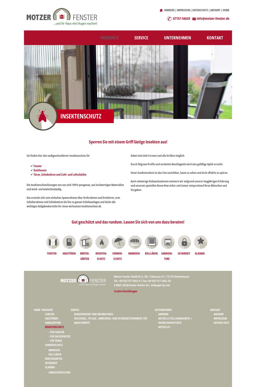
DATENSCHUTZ (200, 10)
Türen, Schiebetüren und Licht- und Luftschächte (60, 174)
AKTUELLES (164, 327)
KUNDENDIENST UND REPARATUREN (93, 314)
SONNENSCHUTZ (54, 345)
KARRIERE (169, 10)
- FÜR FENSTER (56, 332)
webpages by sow (160, 285)
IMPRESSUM (183, 10)
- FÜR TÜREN (55, 341)
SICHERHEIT (184, 253)
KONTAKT (215, 38)
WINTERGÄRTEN (53, 359)
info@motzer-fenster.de (213, 18)
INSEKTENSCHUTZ (54, 327)
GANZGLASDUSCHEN (60, 372)
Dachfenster (40, 170)
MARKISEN (134, 253)
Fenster (38, 166)
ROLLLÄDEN (151, 253)
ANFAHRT (215, 10)
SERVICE (141, 38)
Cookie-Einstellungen (125, 291)
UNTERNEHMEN (177, 38)
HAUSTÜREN (69, 253)
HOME (226, 10)
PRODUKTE (109, 38)
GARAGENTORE (53, 323)
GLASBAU (200, 253)
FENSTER (52, 253)
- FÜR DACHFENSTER (59, 336)
